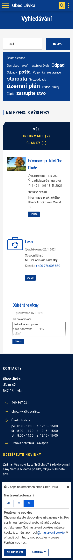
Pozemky (39, 72)
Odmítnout (39, 552)
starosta (17, 78)
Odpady (12, 72)
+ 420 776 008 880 (48, 266)
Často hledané (16, 58)
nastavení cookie (51, 532)
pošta (25, 72)
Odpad (58, 65)
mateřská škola (39, 65)
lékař (24, 65)
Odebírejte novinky (22, 454)
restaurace (54, 72)
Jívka (34, 214)
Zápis (10, 94)
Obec (30, 277)
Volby (56, 87)
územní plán (23, 86)
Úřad (18, 341)
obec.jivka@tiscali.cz (25, 411)
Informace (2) (36, 136)
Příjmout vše (15, 552)
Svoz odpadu (37, 79)
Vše (36, 129)
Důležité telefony (25, 305)
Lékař (29, 241)
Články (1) (36, 142)
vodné (46, 87)
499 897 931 (20, 403)
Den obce (13, 65)
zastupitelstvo (31, 93)
